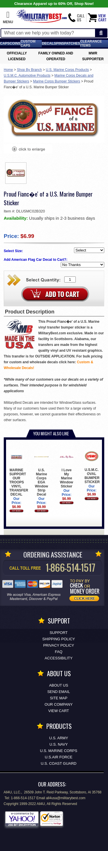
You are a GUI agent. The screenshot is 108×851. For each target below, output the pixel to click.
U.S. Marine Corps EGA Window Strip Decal (41, 473)
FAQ (58, 652)
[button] (8, 17)
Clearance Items (91, 43)
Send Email (58, 691)
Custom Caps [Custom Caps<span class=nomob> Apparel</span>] (27, 43)
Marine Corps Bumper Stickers (56, 81)
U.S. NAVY (59, 744)
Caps (5, 43)
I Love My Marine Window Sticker (66, 469)
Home (8, 70)
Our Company (59, 704)
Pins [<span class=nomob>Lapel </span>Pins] (60, 43)
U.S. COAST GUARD (58, 763)
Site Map (58, 698)
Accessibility (59, 658)
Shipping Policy (58, 639)
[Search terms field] (48, 33)
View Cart (58, 711)
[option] (15, 173)
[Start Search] (101, 33)
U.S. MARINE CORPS (58, 751)
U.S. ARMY (58, 738)
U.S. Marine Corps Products (67, 70)
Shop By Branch (29, 70)
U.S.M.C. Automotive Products (27, 76)
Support (59, 632)
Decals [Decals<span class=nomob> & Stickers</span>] (49, 43)
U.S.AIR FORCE (58, 757)
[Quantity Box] (70, 279)
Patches (72, 43)
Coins (15, 43)
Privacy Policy (58, 645)
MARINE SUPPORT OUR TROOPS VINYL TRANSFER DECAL (18, 473)
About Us (58, 685)
